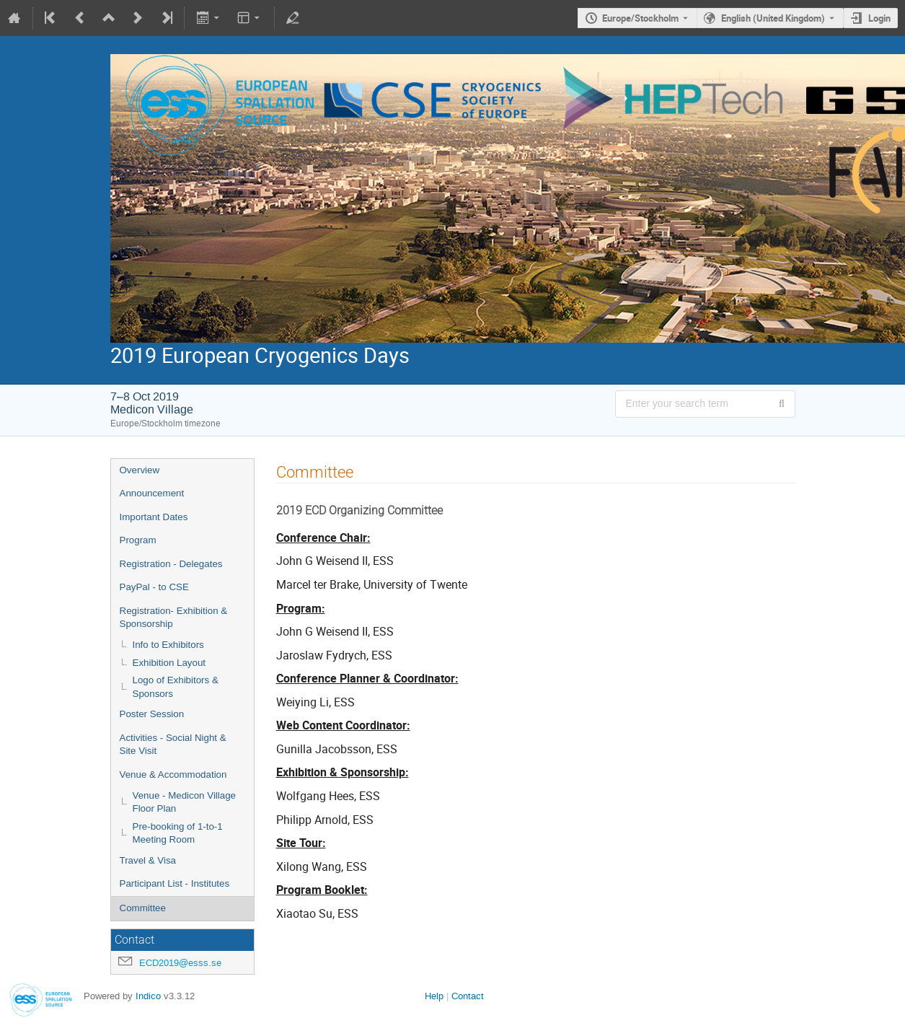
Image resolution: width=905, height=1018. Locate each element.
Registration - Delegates (171, 563)
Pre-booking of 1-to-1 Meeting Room (178, 833)
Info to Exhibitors (168, 644)
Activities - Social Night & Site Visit (173, 744)
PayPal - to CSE (154, 587)
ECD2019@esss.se (180, 963)
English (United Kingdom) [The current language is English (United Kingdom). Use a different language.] (773, 18)
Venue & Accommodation (173, 774)
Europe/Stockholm (640, 18)
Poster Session (152, 713)
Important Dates (154, 517)
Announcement (152, 493)
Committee (143, 908)
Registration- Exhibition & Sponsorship (174, 617)
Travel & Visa (148, 860)
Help (434, 996)
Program (138, 540)
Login (879, 18)
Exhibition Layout (169, 662)
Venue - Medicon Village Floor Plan (185, 802)
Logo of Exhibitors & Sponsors (175, 687)
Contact (467, 996)
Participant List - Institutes (175, 883)
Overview (140, 470)
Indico (148, 996)
